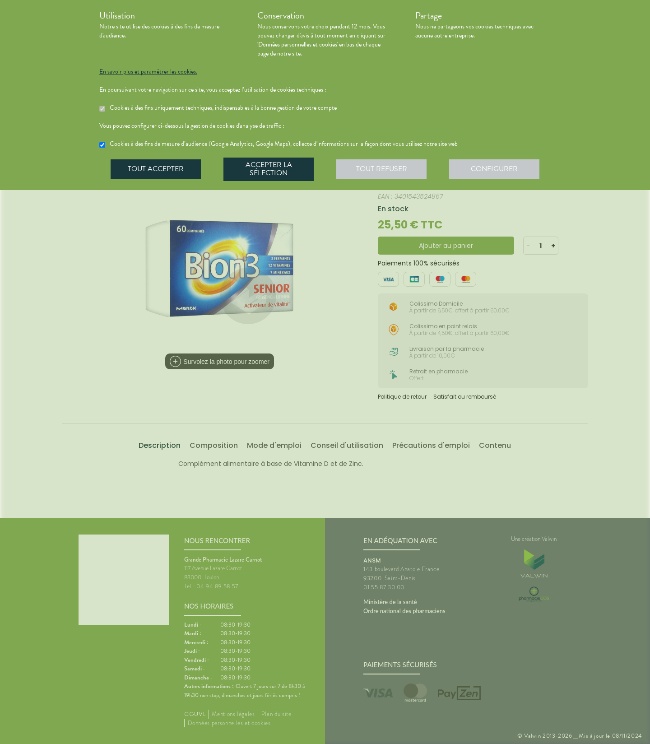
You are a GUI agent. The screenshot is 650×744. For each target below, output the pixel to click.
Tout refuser (381, 168)
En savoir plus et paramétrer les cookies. (148, 71)
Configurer (494, 168)
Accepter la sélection (269, 168)
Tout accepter (156, 168)
